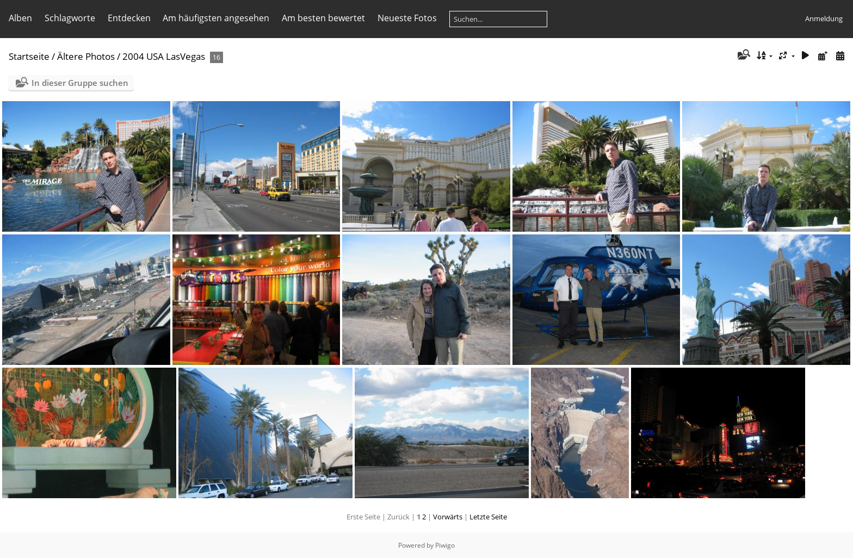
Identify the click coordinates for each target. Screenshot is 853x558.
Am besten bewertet (323, 18)
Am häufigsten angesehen (216, 18)
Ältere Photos (86, 56)
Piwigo (445, 545)
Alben (20, 18)
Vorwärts (447, 517)
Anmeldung (824, 18)
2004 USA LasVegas (164, 56)
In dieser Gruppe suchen (80, 82)
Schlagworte (70, 18)
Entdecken (129, 18)
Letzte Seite (488, 517)
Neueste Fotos (407, 18)
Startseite (29, 56)
